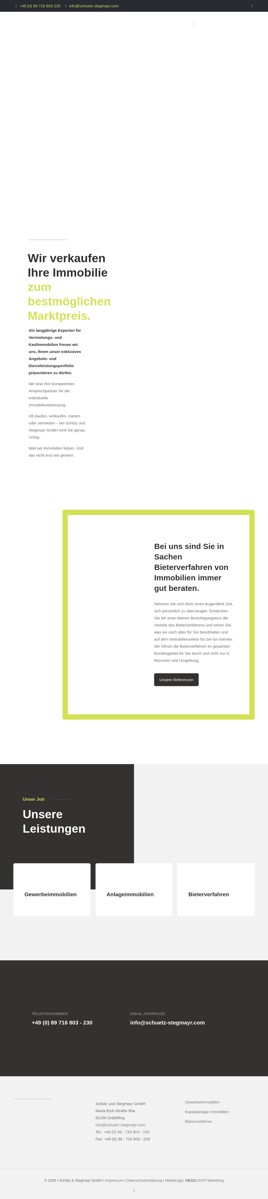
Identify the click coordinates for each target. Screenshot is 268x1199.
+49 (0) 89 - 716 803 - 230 (126, 1132)
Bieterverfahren (198, 1121)
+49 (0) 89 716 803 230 (39, 6)
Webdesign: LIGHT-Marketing (194, 1180)
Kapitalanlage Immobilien (207, 1112)
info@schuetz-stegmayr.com (94, 6)
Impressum (114, 1180)
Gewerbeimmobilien (202, 1102)
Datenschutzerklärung (144, 1180)
